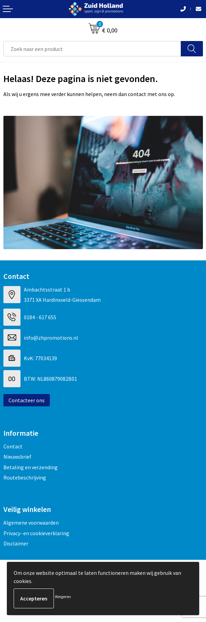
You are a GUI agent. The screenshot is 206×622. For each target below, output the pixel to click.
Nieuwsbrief (17, 456)
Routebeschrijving (24, 477)
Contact (13, 446)
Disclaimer (15, 543)
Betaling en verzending (30, 467)
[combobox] (92, 48)
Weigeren (63, 596)
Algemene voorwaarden (31, 522)
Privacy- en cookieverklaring (36, 533)
